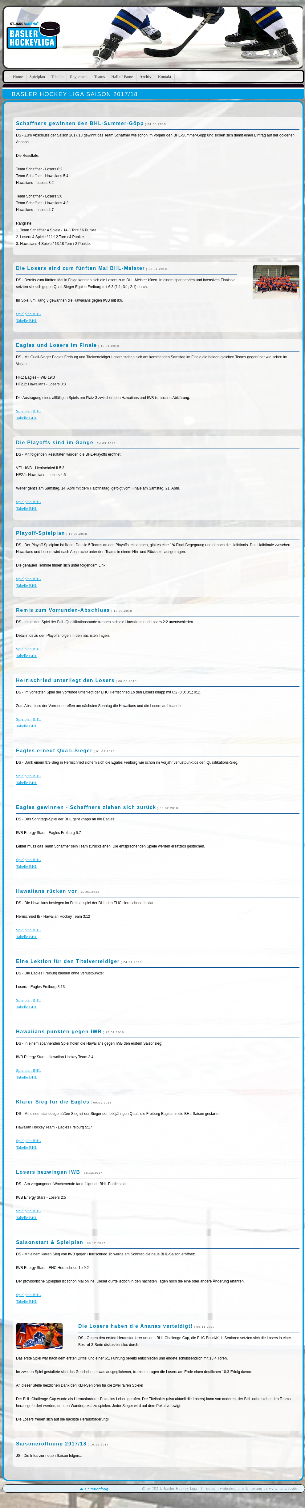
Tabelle (57, 76)
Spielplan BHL (28, 313)
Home (18, 76)
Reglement (79, 76)
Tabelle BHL (26, 320)
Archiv (146, 76)
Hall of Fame (122, 76)
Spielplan (37, 76)
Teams (99, 76)
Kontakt (164, 76)
